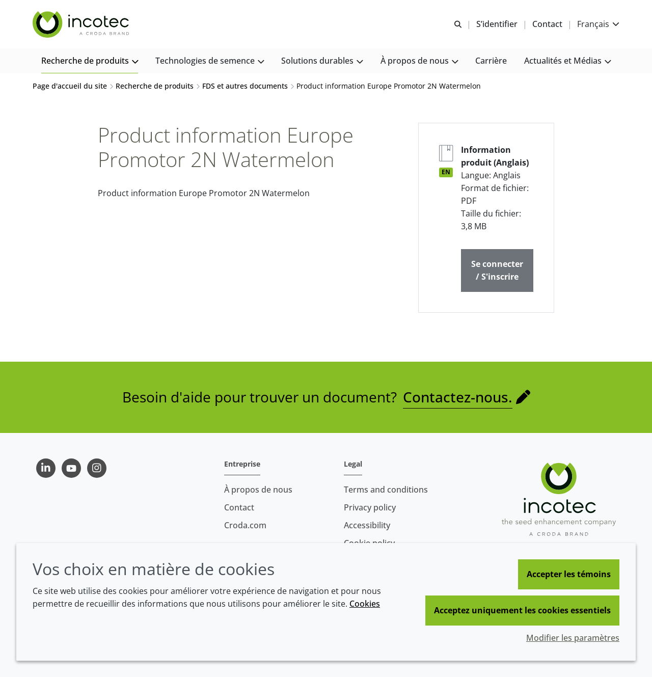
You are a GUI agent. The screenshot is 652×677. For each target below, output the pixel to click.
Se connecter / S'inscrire (497, 271)
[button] (89, 61)
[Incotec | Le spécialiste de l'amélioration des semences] (82, 24)
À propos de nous (258, 489)
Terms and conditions (386, 489)
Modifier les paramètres (572, 637)
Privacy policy (370, 507)
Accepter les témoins (569, 574)
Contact (239, 507)
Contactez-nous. (457, 398)
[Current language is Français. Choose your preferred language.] (598, 24)
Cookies (364, 603)
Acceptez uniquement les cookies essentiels (522, 610)
